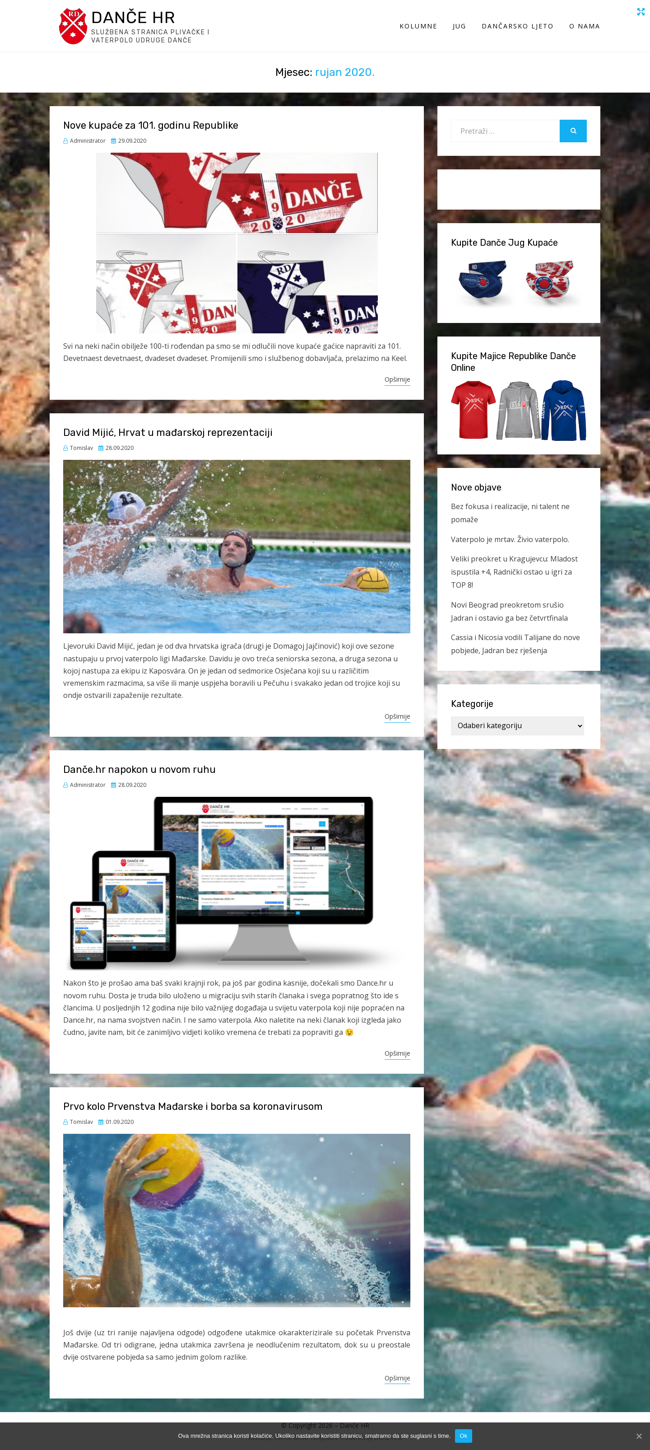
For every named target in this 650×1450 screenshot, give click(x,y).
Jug (459, 26)
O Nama (584, 26)
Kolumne (418, 26)
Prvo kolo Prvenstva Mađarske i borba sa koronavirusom (193, 1106)
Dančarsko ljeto (518, 26)
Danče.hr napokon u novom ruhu (139, 769)
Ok (463, 1435)
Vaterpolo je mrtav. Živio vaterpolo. (510, 539)
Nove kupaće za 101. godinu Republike (150, 125)
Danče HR (133, 17)
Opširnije (397, 379)
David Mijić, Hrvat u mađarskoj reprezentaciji (168, 432)
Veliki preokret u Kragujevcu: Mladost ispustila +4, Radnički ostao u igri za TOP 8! (514, 572)
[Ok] (638, 1436)
